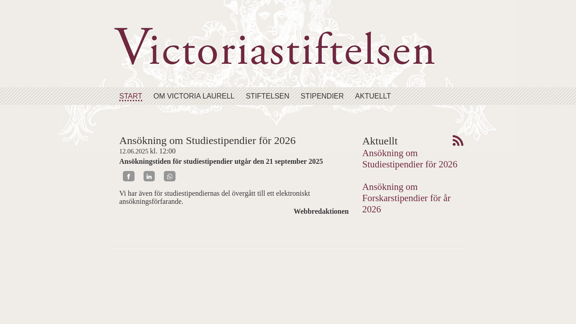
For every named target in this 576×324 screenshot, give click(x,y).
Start (130, 96)
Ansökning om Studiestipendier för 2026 (409, 158)
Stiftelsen (267, 96)
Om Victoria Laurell (193, 96)
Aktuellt (373, 96)
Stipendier (322, 96)
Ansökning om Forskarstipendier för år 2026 (406, 197)
